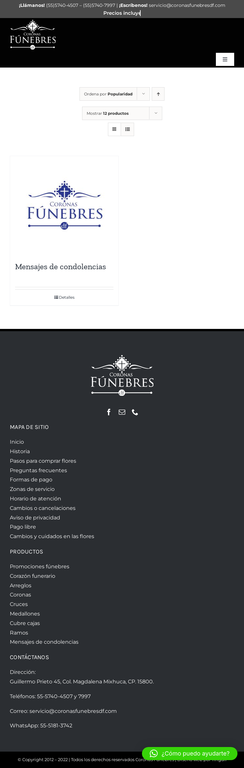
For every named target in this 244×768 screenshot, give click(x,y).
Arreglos (20, 585)
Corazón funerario (32, 576)
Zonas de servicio (32, 489)
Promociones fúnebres (39, 566)
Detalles (67, 297)
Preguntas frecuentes (38, 470)
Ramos (19, 633)
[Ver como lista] (127, 129)
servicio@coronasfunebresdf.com (73, 711)
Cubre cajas (25, 623)
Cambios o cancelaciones (43, 508)
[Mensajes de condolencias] (64, 205)
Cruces (19, 604)
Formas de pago (31, 479)
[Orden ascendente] (158, 94)
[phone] (135, 412)
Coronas (20, 595)
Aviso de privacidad (35, 518)
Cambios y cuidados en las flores (52, 536)
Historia (20, 451)
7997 (84, 696)
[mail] (122, 412)
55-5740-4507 (55, 696)
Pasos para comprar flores (43, 461)
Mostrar (108, 113)
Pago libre (23, 527)
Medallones (25, 614)
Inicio (17, 442)
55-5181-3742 (56, 725)
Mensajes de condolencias (60, 266)
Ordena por (108, 93)
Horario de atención (35, 498)
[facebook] (109, 412)
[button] (189, 753)
